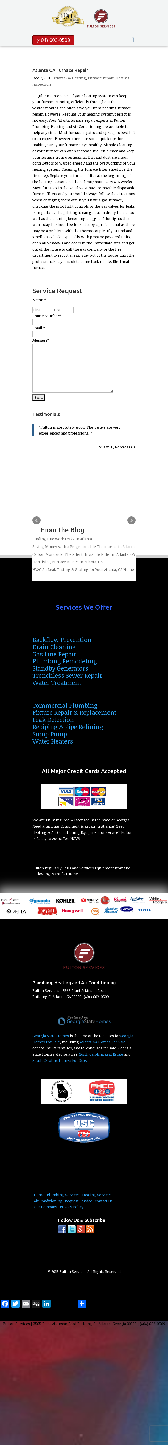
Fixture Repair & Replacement (74, 712)
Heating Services (97, 1194)
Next (131, 520)
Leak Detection (53, 719)
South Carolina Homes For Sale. (59, 1060)
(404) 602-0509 (53, 40)
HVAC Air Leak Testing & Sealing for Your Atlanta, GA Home (83, 569)
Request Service (78, 1200)
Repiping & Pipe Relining (67, 726)
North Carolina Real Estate (101, 1054)
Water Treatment (56, 682)
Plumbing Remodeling (64, 661)
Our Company (45, 1206)
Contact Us (104, 1200)
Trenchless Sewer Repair (67, 675)
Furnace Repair (101, 78)
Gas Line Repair (54, 654)
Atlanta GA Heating (70, 78)
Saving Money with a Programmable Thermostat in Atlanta (83, 546)
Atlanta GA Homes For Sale (102, 1042)
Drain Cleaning (54, 646)
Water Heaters (52, 741)
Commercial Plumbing (64, 705)
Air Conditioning (48, 1200)
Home (39, 1194)
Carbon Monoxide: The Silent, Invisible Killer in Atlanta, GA (83, 554)
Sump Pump (49, 734)
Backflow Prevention (61, 639)
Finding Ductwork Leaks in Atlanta (62, 538)
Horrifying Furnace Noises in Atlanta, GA (67, 561)
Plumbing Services (63, 1194)
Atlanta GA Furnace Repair (60, 70)
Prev (36, 520)
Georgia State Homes (50, 1035)
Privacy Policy (72, 1206)
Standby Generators (60, 668)
